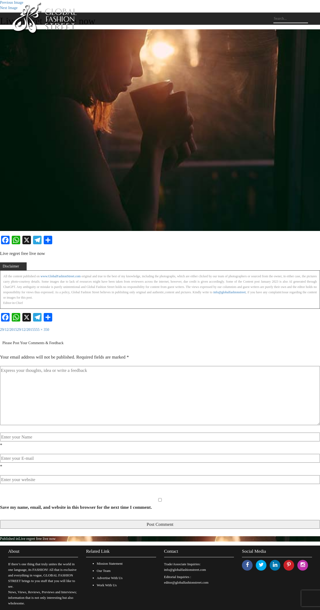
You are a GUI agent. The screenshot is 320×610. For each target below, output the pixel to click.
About (14, 551)
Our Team (104, 571)
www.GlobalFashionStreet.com (60, 276)
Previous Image (11, 3)
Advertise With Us (110, 578)
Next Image (9, 8)
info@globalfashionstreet (229, 292)
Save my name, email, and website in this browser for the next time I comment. (76, 507)
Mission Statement (110, 564)
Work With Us (107, 585)
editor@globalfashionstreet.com (186, 582)
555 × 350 (41, 330)
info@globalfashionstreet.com (185, 570)
